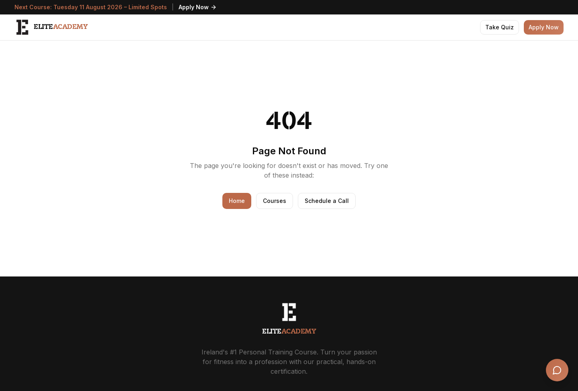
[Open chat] (557, 370)
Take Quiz (499, 27)
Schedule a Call (327, 200)
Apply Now (198, 7)
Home (237, 200)
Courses (274, 200)
